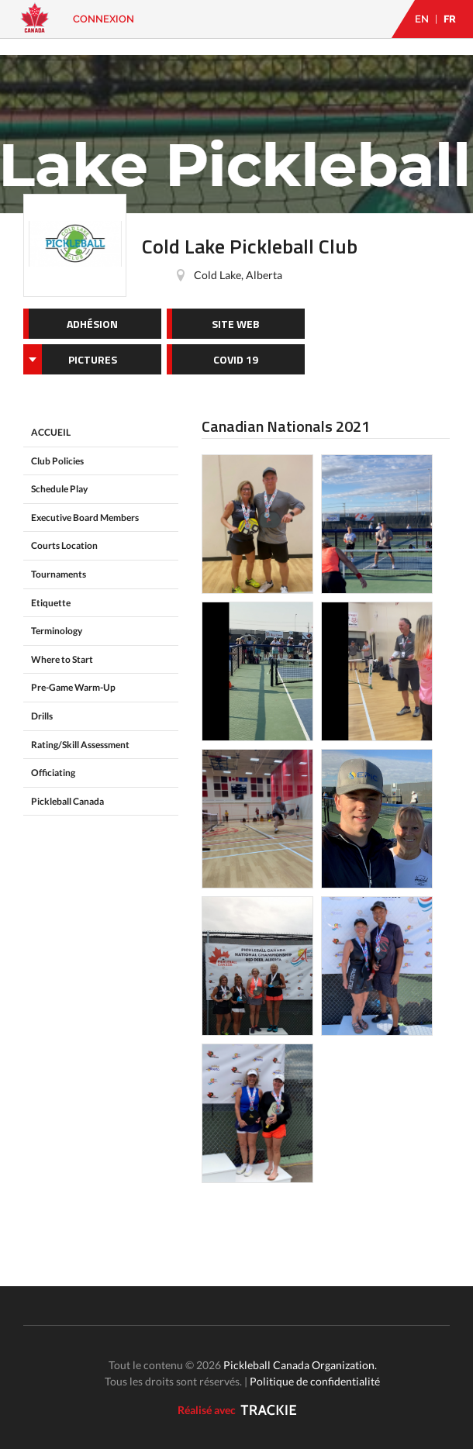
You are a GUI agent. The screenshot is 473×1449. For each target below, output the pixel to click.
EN (422, 19)
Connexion (103, 19)
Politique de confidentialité (315, 1381)
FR (450, 19)
